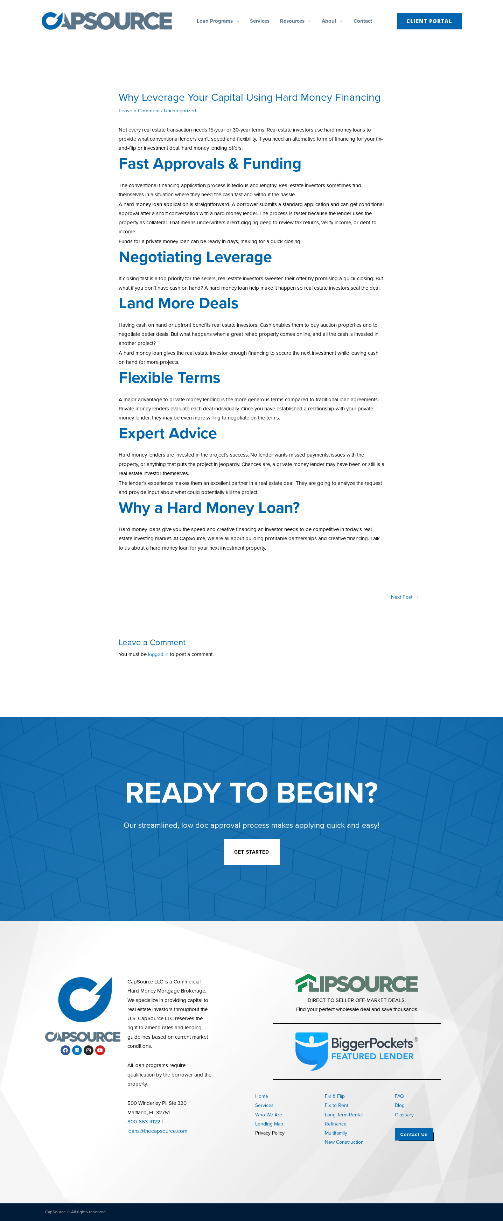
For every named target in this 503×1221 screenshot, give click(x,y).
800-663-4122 (143, 1121)
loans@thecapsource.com (156, 1131)
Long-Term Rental (344, 1114)
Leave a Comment (139, 110)
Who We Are (268, 1114)
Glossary (404, 1114)
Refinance (336, 1124)
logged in (159, 654)
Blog (400, 1105)
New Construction (344, 1142)
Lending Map (269, 1124)
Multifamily (336, 1133)
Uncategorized (181, 110)
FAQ (399, 1096)
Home (261, 1096)
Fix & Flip (335, 1096)
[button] (236, 21)
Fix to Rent (336, 1105)
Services (264, 1105)
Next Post (404, 597)
